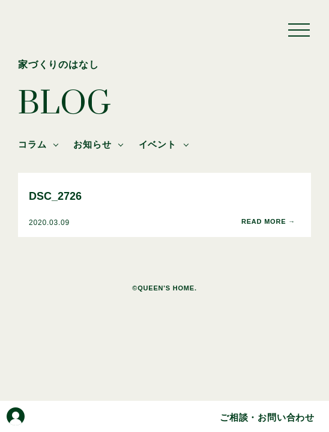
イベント (158, 144)
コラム (32, 144)
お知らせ (92, 144)
